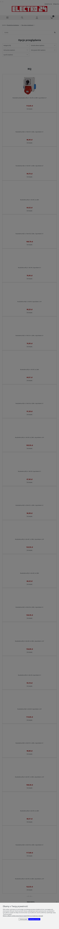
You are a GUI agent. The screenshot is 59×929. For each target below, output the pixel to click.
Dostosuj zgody (23, 919)
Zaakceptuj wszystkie (34, 919)
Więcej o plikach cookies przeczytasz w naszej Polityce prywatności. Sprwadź (23, 916)
